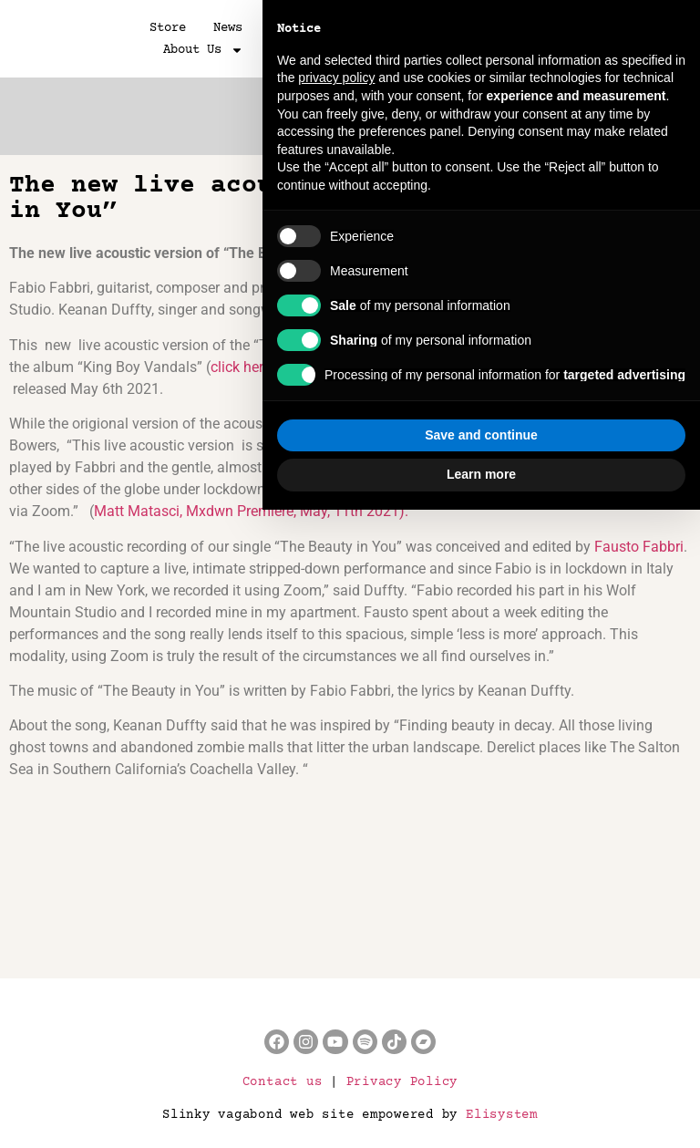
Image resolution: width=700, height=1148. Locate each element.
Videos (363, 28)
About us (203, 50)
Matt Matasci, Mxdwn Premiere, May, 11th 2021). (251, 511)
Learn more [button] (481, 1112)
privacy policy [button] (336, 716)
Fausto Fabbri (639, 546)
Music (430, 28)
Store (167, 28)
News (227, 28)
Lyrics (561, 28)
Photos (292, 28)
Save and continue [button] (481, 1073)
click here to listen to (276, 367)
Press (494, 28)
